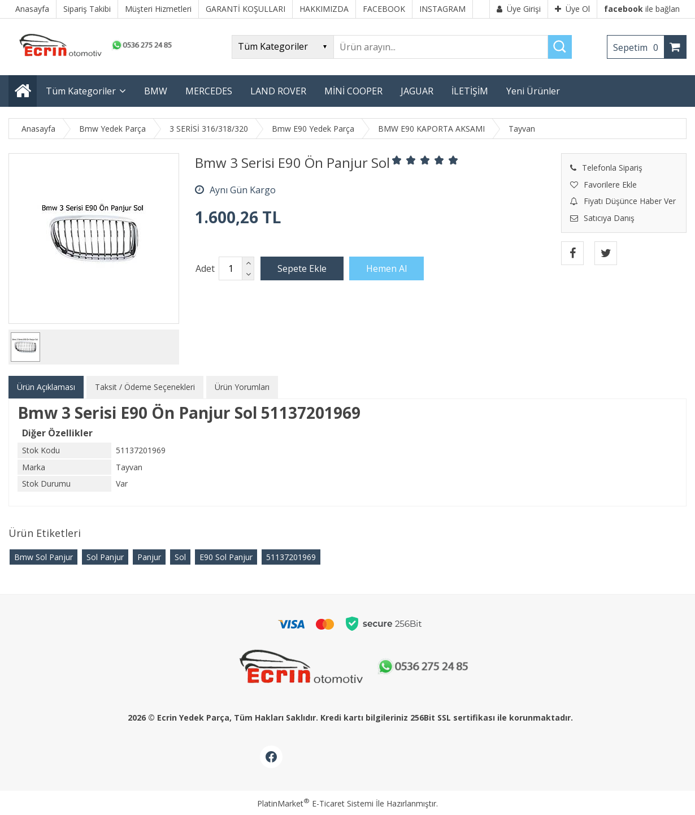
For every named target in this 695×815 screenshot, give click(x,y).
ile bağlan (642, 8)
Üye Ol (572, 8)
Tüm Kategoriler (81, 91)
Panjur (149, 557)
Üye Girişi (519, 8)
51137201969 (291, 557)
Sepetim (638, 47)
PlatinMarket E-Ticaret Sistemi (315, 803)
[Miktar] (230, 268)
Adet (205, 268)
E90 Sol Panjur (226, 557)
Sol (180, 557)
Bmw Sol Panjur (43, 557)
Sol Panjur (105, 557)
